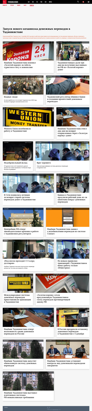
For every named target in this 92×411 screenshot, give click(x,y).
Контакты (6, 407)
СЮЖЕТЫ (32, 5)
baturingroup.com (55, 409)
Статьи (12, 5)
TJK (37, 2)
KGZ (33, 2)
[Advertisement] (46, 18)
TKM (41, 2)
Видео (18, 5)
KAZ (29, 2)
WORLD (50, 2)
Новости (5, 5)
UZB (45, 2)
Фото (25, 5)
